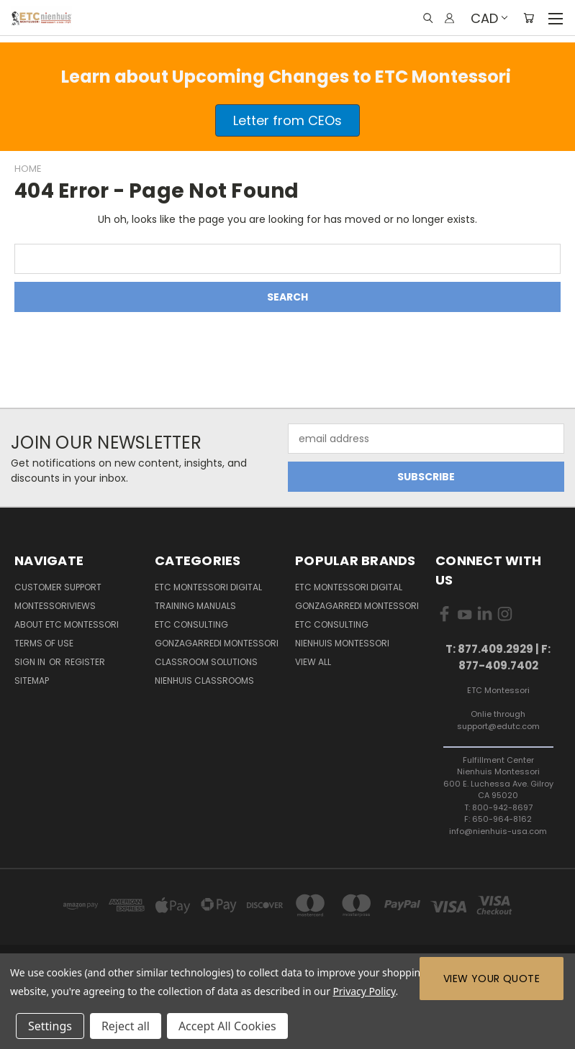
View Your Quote (491, 978)
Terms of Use (43, 643)
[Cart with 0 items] (528, 18)
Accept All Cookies (227, 1026)
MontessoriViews (55, 606)
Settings (50, 1026)
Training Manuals (195, 606)
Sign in (30, 662)
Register (85, 662)
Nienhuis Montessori (342, 643)
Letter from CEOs (287, 120)
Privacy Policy (363, 991)
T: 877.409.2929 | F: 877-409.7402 (498, 657)
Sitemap (31, 680)
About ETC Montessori (66, 624)
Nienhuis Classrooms (204, 680)
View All (313, 662)
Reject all (125, 1026)
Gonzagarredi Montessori (217, 643)
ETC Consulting (191, 624)
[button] (287, 120)
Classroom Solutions (206, 662)
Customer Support (57, 587)
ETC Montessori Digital (208, 587)
